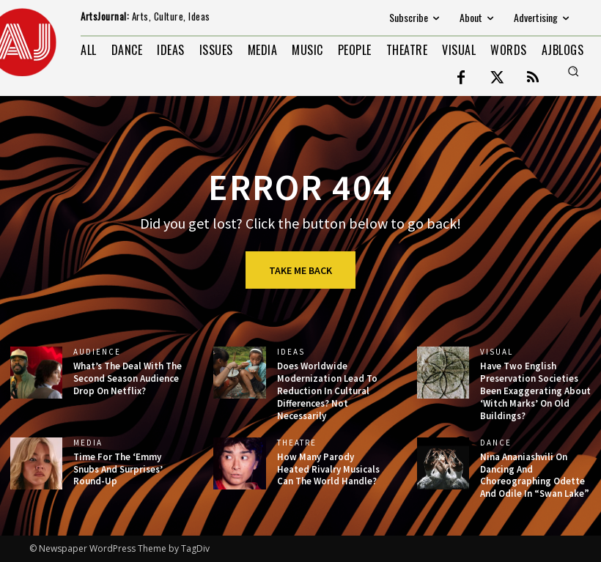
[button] (573, 71)
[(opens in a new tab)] (239, 373)
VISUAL (496, 352)
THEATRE (297, 443)
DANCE (496, 443)
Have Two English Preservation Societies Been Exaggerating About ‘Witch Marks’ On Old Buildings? (535, 391)
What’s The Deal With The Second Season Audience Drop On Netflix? (127, 378)
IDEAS (291, 352)
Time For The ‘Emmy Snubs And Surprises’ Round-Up (118, 469)
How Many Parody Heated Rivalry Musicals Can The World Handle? (328, 469)
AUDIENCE (97, 352)
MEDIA (88, 443)
